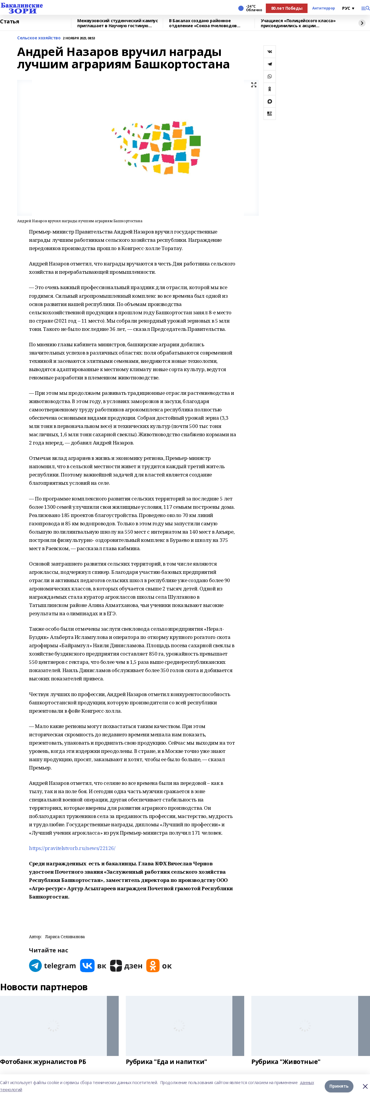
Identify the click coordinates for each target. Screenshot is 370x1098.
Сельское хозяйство (38, 38)
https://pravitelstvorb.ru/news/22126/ (72, 848)
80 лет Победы (287, 8)
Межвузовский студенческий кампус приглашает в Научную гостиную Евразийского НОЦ (117, 23)
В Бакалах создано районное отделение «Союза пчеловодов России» (203, 23)
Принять (339, 1086)
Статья (9, 21)
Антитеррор (323, 8)
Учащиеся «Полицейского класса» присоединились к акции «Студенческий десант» (298, 23)
